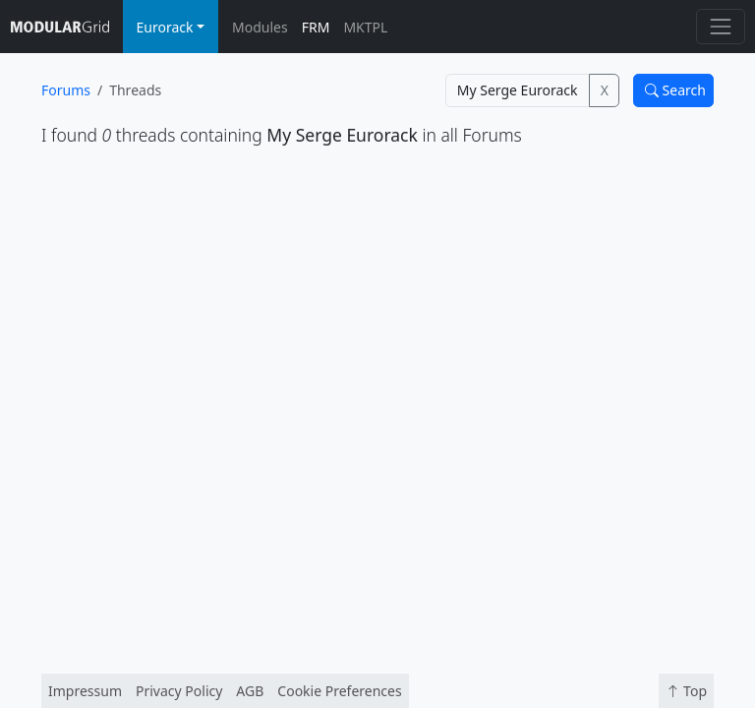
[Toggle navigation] (720, 26)
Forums (65, 90)
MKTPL (365, 27)
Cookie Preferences (339, 690)
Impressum (85, 690)
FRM (316, 27)
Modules (260, 27)
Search (675, 90)
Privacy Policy (179, 690)
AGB (249, 690)
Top (686, 690)
